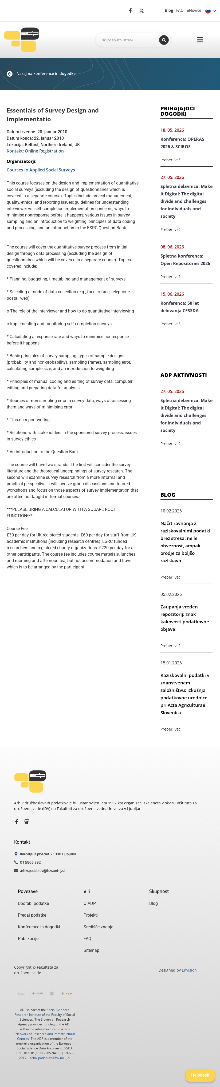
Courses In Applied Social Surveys (41, 170)
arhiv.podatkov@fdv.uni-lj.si (50, 1058)
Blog (169, 10)
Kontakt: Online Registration (35, 151)
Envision (189, 970)
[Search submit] (164, 40)
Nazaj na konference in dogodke (46, 73)
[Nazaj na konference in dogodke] (10, 74)
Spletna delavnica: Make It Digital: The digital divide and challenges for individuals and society (186, 201)
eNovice (194, 10)
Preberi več (170, 159)
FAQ (180, 10)
